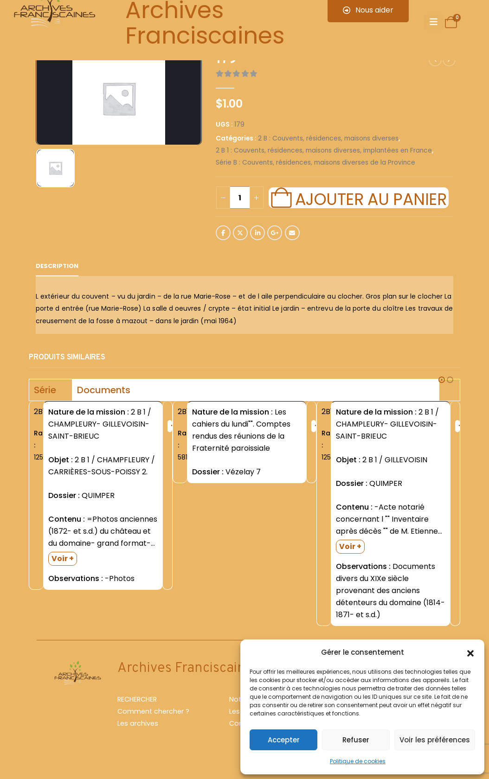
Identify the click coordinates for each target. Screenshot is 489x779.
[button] (470, 652)
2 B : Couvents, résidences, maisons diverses (328, 138)
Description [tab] (57, 266)
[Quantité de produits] (240, 197)
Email (292, 232)
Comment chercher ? (153, 711)
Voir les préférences (434, 740)
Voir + (62, 558)
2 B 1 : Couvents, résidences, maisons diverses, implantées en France (324, 150)
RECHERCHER (137, 699)
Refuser (355, 740)
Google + (274, 232)
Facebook (223, 232)
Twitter (240, 232)
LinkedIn (257, 232)
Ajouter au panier (370, 198)
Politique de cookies (358, 761)
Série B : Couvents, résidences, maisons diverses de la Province (315, 162)
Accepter (284, 740)
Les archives (137, 723)
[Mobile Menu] (434, 22)
